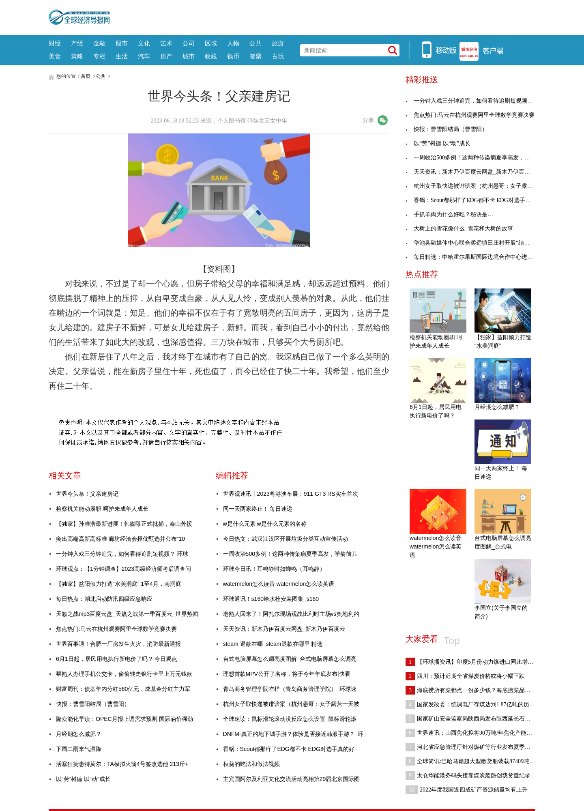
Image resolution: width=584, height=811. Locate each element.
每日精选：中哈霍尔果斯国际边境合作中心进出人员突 (478, 257)
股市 (122, 43)
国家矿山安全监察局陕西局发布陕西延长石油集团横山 (479, 719)
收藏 (211, 56)
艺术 (166, 43)
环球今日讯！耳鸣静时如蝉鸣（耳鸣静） (274, 569)
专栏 (99, 56)
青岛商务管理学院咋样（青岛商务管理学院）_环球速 (290, 689)
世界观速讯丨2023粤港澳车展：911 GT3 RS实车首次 (290, 493)
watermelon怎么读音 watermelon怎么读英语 (279, 584)
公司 (188, 43)
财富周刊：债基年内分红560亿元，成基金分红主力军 (123, 689)
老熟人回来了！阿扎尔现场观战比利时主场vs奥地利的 (291, 614)
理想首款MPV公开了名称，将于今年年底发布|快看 (286, 674)
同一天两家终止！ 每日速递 (258, 509)
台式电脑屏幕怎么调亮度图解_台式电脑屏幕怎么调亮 (290, 659)
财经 (55, 43)
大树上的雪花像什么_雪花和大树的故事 (459, 229)
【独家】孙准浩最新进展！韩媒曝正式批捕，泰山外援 (124, 524)
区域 (211, 43)
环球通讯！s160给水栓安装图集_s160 (271, 599)
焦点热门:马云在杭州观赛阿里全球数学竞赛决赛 (116, 629)
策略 (77, 56)
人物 (233, 43)
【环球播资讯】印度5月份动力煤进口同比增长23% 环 (478, 662)
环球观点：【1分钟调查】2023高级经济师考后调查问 (123, 569)
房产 (166, 56)
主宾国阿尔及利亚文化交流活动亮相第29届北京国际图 (291, 779)
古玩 (278, 56)
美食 (55, 56)
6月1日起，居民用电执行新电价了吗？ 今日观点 (116, 659)
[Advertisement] (322, 16)
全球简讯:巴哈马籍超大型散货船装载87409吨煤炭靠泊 (479, 761)
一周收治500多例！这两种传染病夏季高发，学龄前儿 (290, 554)
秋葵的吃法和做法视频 (251, 764)
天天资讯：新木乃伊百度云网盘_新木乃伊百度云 (284, 629)
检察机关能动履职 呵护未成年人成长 (102, 509)
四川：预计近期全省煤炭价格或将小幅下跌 (465, 676)
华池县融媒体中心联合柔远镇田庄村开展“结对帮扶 (473, 243)
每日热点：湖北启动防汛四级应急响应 (104, 599)
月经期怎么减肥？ (78, 734)
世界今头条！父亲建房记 (87, 493)
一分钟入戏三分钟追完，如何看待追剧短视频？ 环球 (122, 554)
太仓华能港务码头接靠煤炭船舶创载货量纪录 (468, 775)
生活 (122, 56)
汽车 (144, 56)
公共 (255, 43)
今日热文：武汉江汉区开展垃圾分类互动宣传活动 (285, 539)
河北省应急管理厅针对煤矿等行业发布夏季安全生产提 (479, 747)
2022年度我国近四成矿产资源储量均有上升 (467, 790)
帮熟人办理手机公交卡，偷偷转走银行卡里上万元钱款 (124, 674)
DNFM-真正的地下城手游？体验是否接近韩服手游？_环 (293, 734)
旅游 (278, 43)
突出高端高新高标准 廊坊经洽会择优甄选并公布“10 (120, 539)
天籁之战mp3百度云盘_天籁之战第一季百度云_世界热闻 (127, 614)
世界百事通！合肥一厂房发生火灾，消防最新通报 (118, 644)
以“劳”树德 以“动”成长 (83, 779)
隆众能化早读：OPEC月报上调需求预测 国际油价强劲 (124, 719)
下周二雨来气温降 (78, 749)
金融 (99, 43)
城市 (188, 56)
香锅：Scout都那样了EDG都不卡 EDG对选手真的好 (288, 749)
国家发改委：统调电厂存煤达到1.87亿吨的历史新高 (476, 704)
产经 (77, 43)
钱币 (233, 56)
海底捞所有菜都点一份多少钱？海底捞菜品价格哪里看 (479, 690)
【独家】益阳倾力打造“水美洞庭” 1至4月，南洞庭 (118, 584)
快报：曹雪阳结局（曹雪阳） (93, 704)
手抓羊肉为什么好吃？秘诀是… (449, 214)
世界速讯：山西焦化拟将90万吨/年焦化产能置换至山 (477, 733)
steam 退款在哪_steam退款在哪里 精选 (273, 644)
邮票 (255, 56)
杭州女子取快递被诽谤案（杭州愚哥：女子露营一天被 (291, 704)
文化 (144, 43)
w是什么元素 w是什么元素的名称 (265, 524)
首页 (85, 76)
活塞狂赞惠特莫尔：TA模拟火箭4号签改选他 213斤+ (122, 764)
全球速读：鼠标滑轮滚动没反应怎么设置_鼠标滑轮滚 (290, 719)
